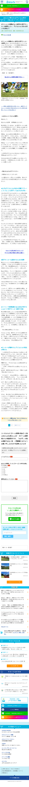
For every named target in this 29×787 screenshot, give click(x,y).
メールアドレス (7, 456)
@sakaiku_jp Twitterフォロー (14, 705)
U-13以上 (5, 474)
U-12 (4, 473)
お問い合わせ (5, 768)
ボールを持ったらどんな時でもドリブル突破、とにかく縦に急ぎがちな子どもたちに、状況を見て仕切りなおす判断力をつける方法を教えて (12, 621)
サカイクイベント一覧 (14, 582)
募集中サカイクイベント (15, 553)
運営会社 (4, 772)
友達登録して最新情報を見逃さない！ (14, 713)
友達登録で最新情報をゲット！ (14, 5)
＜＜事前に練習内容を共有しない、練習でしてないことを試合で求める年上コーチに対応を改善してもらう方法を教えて (14, 108)
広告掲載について (17, 770)
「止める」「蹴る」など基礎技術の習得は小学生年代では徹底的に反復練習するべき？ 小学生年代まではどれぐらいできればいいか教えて (12, 606)
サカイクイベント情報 (14, 735)
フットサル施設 (14, 757)
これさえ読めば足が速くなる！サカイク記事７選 (13, 661)
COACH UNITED (14, 731)
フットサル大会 (14, 753)
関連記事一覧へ (5, 626)
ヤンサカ (14, 762)
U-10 (4, 471)
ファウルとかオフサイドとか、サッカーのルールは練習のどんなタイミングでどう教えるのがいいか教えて (12, 614)
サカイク (3, 13)
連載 (8, 13)
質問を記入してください (9, 479)
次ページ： (15, 419)
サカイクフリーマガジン (14, 740)
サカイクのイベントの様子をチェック (14, 717)
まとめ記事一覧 (14, 665)
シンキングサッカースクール (14, 749)
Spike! (14, 744)
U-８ (4, 469)
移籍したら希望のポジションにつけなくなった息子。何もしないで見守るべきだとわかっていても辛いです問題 (12, 592)
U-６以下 (5, 467)
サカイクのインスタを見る (14, 9)
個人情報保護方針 (6, 770)
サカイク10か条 (7, 35)
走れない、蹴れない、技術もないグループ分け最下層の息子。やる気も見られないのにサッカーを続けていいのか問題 (12, 599)
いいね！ (14, 709)
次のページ (17, 425)
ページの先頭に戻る (14, 777)
